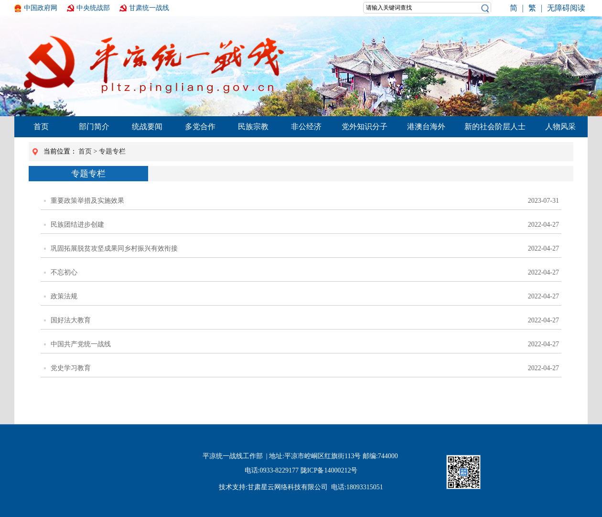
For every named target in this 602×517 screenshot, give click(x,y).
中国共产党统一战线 (77, 344)
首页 (41, 126)
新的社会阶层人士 (495, 126)
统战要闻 (147, 126)
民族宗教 (253, 126)
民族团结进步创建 (74, 225)
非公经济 (306, 126)
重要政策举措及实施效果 (84, 201)
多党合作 (200, 126)
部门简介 (94, 126)
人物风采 (560, 126)
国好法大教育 (67, 320)
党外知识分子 (364, 126)
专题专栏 (112, 151)
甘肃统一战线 (149, 7)
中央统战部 (93, 7)
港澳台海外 (426, 126)
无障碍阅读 (566, 8)
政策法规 (60, 296)
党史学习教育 (67, 368)
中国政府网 (40, 7)
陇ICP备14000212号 (329, 470)
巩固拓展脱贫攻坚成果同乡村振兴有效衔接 (111, 249)
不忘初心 (60, 273)
